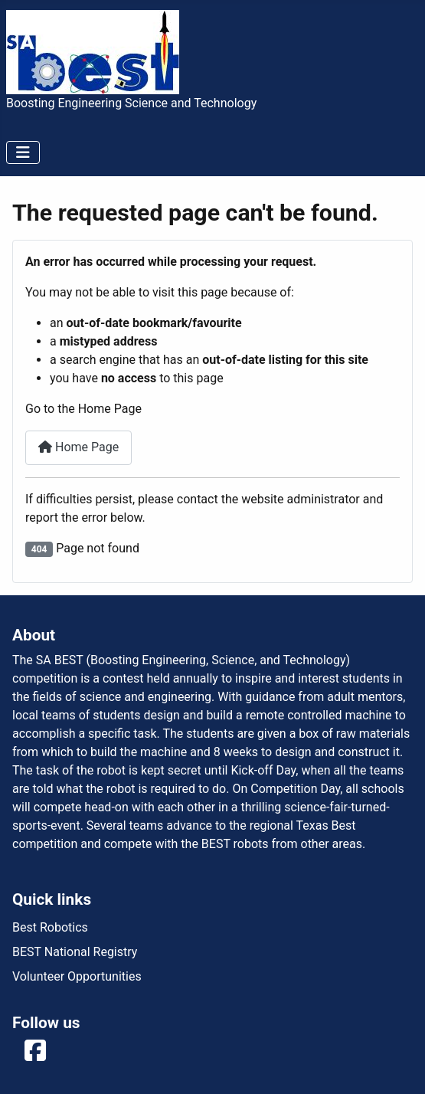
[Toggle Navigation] (23, 152)
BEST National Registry (74, 952)
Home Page (78, 447)
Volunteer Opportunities (77, 976)
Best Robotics (50, 927)
